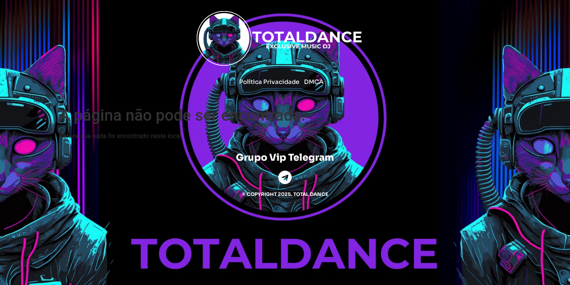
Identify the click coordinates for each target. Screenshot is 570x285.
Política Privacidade (269, 82)
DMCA (313, 82)
